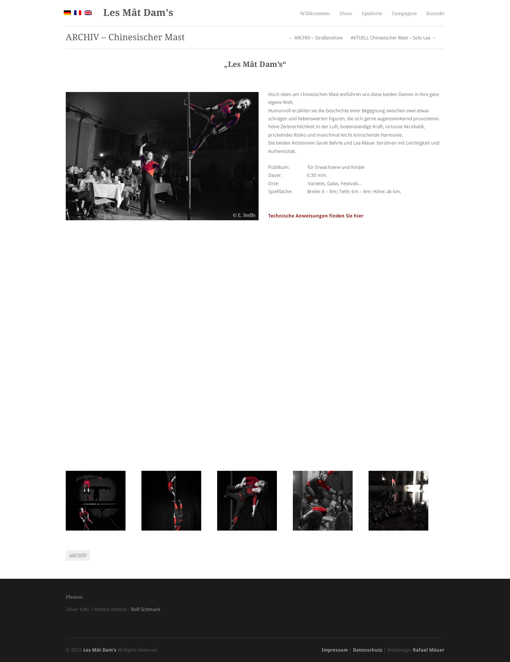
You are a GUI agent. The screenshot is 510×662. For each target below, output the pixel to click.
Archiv (78, 555)
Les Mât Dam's (138, 12)
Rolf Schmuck (145, 609)
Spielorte (372, 13)
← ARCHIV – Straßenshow (315, 37)
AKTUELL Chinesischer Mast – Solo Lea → (393, 37)
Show (345, 13)
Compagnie (404, 13)
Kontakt (435, 13)
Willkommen (315, 13)
